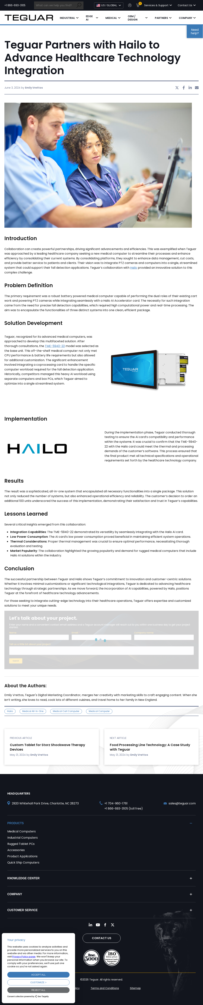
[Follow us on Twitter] (112, 925)
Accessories (16, 850)
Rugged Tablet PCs (21, 844)
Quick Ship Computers (23, 862)
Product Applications (22, 856)
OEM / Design (132, 17)
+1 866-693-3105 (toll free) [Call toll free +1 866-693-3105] (123, 808)
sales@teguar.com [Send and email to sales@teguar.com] (182, 803)
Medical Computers (21, 831)
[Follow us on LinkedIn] (90, 925)
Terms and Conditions (105, 988)
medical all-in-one (32, 711)
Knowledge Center (23, 878)
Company (185, 18)
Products (15, 823)
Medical (111, 18)
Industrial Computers (22, 838)
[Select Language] (108, 5)
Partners (161, 18)
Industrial (67, 18)
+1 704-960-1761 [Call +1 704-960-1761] (116, 803)
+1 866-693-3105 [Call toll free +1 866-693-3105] (14, 5)
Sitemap (135, 988)
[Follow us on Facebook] (105, 925)
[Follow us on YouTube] (98, 925)
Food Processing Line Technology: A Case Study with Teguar (150, 747)
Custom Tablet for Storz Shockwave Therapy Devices (47, 747)
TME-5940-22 (55, 346)
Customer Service (22, 910)
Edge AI (89, 17)
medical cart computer (66, 711)
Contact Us (101, 938)
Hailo (133, 268)
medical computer (99, 711)
